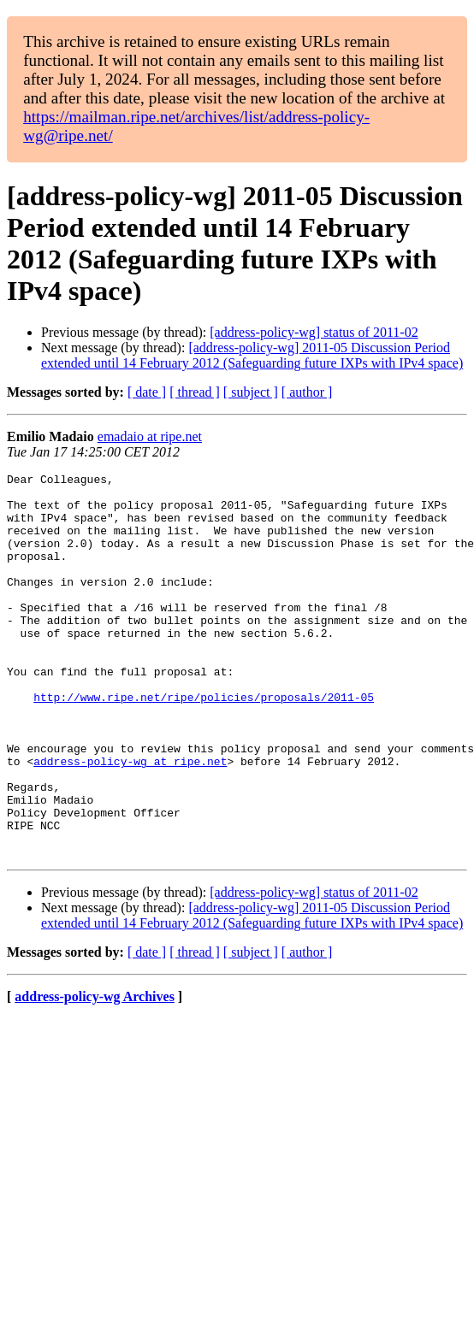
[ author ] (307, 392)
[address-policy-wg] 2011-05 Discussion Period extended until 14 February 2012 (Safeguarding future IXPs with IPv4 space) (252, 355)
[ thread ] (194, 392)
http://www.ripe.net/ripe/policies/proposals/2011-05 (203, 743)
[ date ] (146, 392)
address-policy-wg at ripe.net (130, 820)
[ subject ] (250, 392)
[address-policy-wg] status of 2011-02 (314, 332)
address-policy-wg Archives (95, 1073)
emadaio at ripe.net (150, 436)
